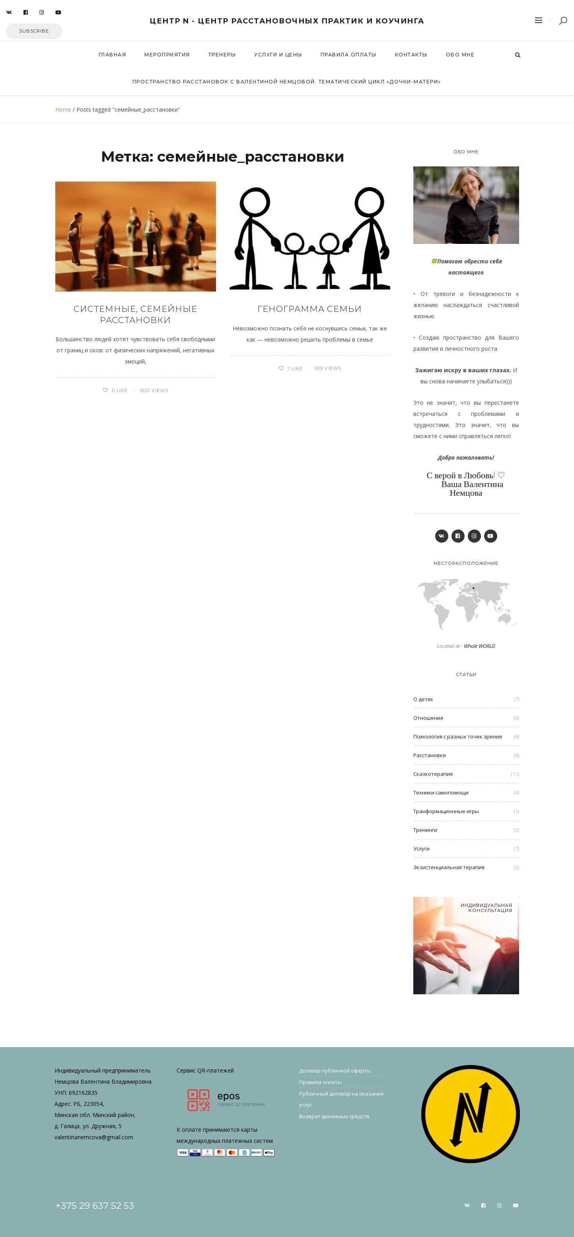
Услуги (421, 848)
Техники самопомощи (441, 792)
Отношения (428, 717)
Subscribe (34, 31)
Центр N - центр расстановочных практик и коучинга (287, 21)
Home (63, 109)
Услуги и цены (278, 55)
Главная (112, 55)
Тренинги (425, 829)
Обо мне (460, 55)
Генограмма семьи (309, 309)
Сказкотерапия (433, 773)
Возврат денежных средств (334, 1116)
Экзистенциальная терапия (448, 867)
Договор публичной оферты (335, 1070)
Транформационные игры (446, 811)
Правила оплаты (349, 55)
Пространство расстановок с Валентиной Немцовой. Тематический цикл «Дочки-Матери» (286, 82)
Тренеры (222, 55)
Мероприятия (167, 55)
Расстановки (429, 755)
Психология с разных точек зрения (457, 736)
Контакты (411, 55)
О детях (423, 699)
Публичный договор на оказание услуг (341, 1099)
